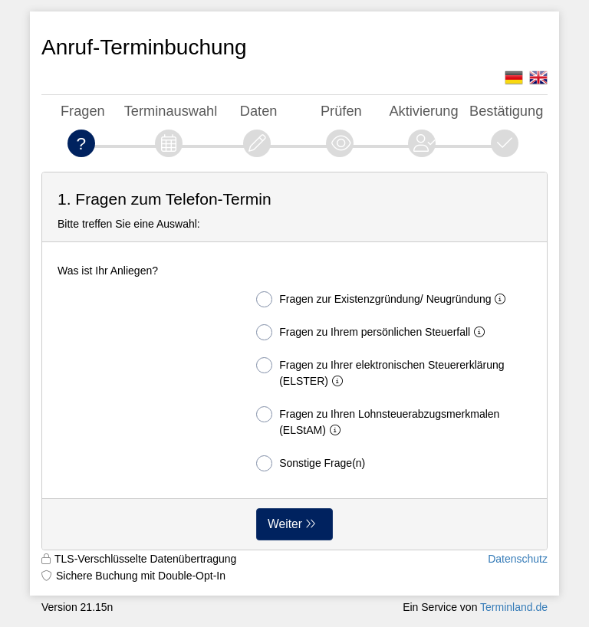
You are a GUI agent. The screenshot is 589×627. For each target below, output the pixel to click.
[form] (294, 361)
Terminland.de (514, 607)
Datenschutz (518, 559)
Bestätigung (506, 111)
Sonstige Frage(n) (310, 463)
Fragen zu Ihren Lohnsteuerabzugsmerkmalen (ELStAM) (377, 421)
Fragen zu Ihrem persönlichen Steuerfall (373, 332)
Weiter (285, 523)
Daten (259, 111)
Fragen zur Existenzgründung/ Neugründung (384, 299)
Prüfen (341, 111)
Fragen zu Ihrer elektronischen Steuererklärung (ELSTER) (380, 372)
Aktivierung (423, 111)
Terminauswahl (171, 111)
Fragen (83, 111)
